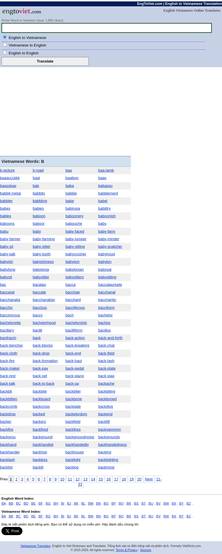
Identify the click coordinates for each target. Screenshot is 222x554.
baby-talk (7, 254)
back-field (106, 353)
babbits (39, 193)
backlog (72, 467)
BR (129, 503)
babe (69, 201)
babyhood (106, 254)
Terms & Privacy (126, 550)
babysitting (107, 277)
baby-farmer (10, 239)
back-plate (107, 368)
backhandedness (112, 444)
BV (158, 503)
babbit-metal (10, 193)
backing (104, 452)
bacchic (6, 307)
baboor (39, 223)
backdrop (7, 414)
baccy (38, 315)
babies (38, 208)
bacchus (40, 307)
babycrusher (75, 254)
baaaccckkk (10, 178)
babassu (105, 186)
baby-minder (108, 239)
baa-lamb (106, 170)
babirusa (72, 208)
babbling (40, 201)
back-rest (7, 376)
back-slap (106, 376)
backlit (38, 467)
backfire (6, 429)
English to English (24, 53)
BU (150, 503)
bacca (70, 284)
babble (71, 193)
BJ (69, 503)
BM (90, 503)
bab (36, 186)
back (37, 338)
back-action (75, 338)
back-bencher (11, 345)
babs (102, 223)
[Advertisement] (65, 112)
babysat (105, 269)
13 (85, 479)
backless (40, 459)
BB (11, 503)
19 (131, 479)
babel (103, 201)
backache (106, 383)
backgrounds (109, 437)
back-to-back (43, 383)
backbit (6, 391)
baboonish (107, 216)
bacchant (73, 300)
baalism (72, 178)
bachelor (105, 315)
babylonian (74, 269)
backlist (6, 467)
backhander (10, 452)
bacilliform (74, 330)
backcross (41, 406)
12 (78, 479)
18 (124, 479)
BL (83, 503)
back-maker (10, 368)
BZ (189, 503)
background (43, 437)
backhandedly (77, 444)
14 (93, 479)
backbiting (107, 391)
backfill (104, 421)
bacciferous (75, 307)
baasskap (8, 186)
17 (116, 479)
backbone (73, 399)
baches (104, 322)
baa (68, 170)
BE (33, 503)
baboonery (74, 216)
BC (18, 503)
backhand (8, 444)
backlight (72, 459)
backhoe (40, 452)
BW (166, 503)
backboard (42, 399)
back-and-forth (110, 338)
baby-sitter (42, 246)
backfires (73, 429)
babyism (72, 261)
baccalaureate (110, 284)
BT (143, 503)
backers (39, 421)
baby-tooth (42, 254)
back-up (72, 383)
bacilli (37, 330)
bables (5, 216)
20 (139, 479)
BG (48, 503)
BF (40, 503)
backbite (40, 391)
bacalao (39, 284)
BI (62, 503)
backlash (7, 459)
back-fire (7, 361)
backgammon (109, 429)
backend (105, 414)
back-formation (45, 361)
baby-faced (74, 231)
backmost (106, 467)
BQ (121, 503)
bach (69, 315)
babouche (73, 223)
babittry (104, 208)
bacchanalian (44, 300)
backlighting (108, 459)
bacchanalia (10, 300)
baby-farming (44, 239)
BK (76, 503)
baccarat (7, 292)
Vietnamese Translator (35, 546)
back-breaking (77, 345)
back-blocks (43, 345)
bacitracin (8, 338)
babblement (108, 193)
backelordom (76, 414)
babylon (105, 261)
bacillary (7, 330)
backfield (72, 421)
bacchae (72, 292)
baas (102, 178)
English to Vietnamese (27, 37)
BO (106, 503)
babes (5, 208)
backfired (40, 429)
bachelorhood (44, 322)
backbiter (73, 391)
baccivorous (10, 315)
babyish (6, 261)
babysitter (41, 277)
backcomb (8, 406)
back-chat (106, 345)
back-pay (40, 368)
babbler (6, 201)
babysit (6, 277)
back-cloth (8, 353)
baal (36, 178)
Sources (145, 550)
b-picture (7, 170)
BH (56, 503)
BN (98, 503)
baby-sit (6, 246)
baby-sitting (75, 246)
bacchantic (107, 300)
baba (69, 186)
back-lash (106, 361)
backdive (105, 406)
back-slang (74, 376)
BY (181, 503)
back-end (73, 353)
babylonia (41, 269)
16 (108, 479)
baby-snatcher (110, 246)
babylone (7, 269)
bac (3, 284)
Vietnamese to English (27, 45)
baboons (7, 223)
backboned (107, 399)
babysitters (74, 277)
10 (62, 479)
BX (174, 503)
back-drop (41, 353)
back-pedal (74, 368)
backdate (73, 406)
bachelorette (10, 322)
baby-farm (107, 231)
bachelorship (76, 322)
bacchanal (107, 292)
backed (39, 414)
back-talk (7, 383)
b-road (38, 170)
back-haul (73, 361)
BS (136, 503)
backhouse (74, 452)
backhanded (43, 444)
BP (113, 503)
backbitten (8, 399)
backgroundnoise (79, 437)
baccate (39, 292)
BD (26, 503)
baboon (39, 216)
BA (3, 503)
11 (70, 479)
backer (5, 421)
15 (101, 479)
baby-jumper (75, 239)
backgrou (7, 437)
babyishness (43, 261)
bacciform (106, 307)
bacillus (104, 330)
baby (37, 231)
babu (4, 231)
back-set (40, 376)
